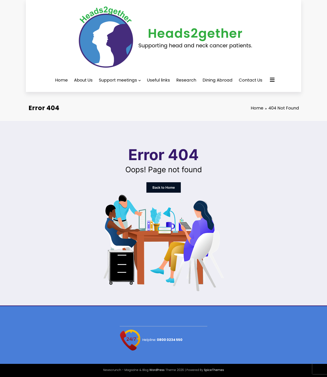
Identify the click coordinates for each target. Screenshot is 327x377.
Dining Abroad (217, 80)
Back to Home (163, 187)
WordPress (157, 370)
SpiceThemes (214, 370)
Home (61, 80)
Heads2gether (195, 33)
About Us (83, 80)
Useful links (158, 80)
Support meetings (120, 80)
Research (186, 80)
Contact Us (250, 80)
